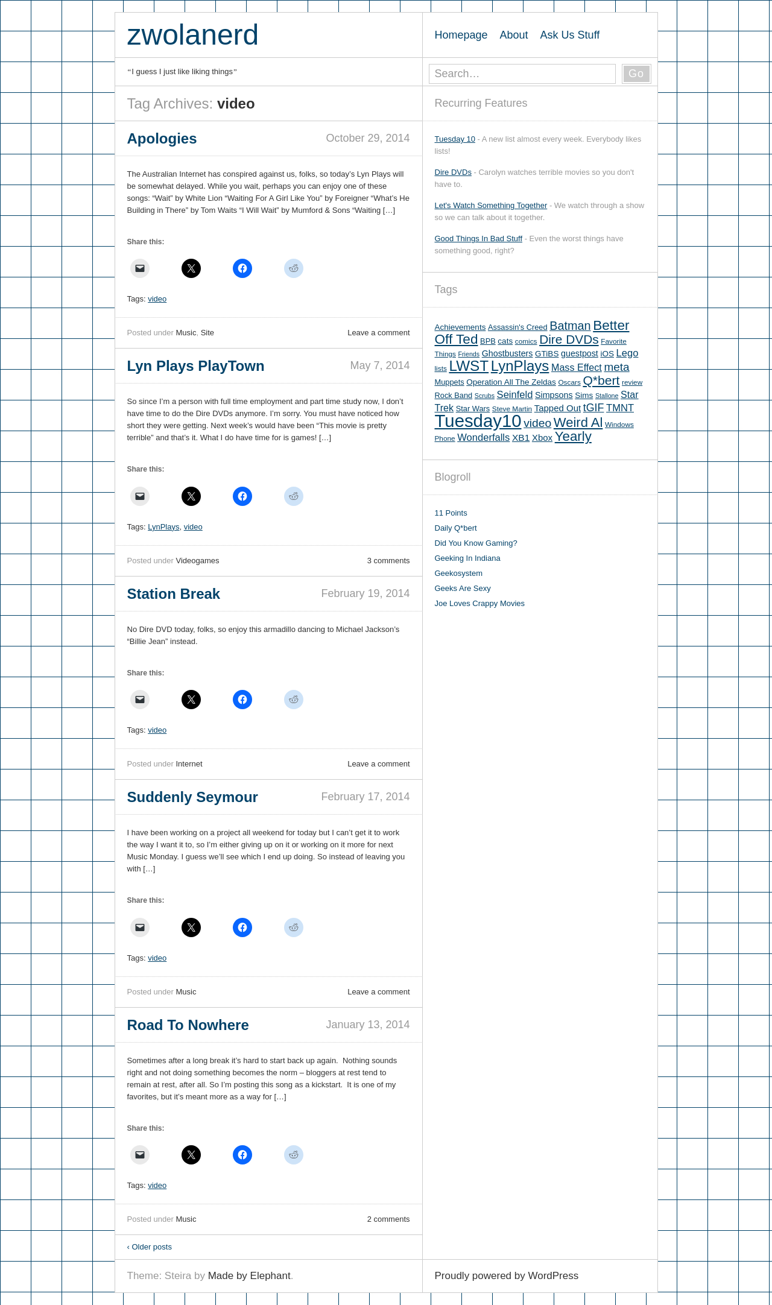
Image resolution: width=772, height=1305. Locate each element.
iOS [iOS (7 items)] (607, 353)
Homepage (461, 35)
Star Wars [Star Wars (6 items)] (473, 408)
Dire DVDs (453, 172)
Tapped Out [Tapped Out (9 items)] (557, 408)
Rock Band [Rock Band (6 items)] (454, 395)
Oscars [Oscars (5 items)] (569, 382)
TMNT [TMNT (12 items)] (620, 408)
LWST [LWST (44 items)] (469, 366)
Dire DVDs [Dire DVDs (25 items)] (569, 339)
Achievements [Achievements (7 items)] (460, 327)
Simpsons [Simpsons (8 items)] (554, 395)
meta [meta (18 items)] (616, 367)
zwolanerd (193, 35)
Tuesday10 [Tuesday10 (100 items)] (478, 421)
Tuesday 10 (455, 139)
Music (186, 332)
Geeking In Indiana (468, 558)
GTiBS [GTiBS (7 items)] (546, 353)
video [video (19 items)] (537, 423)
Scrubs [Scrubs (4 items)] (485, 395)
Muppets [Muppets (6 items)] (449, 382)
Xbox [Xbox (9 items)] (542, 437)
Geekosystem (458, 573)
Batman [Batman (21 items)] (569, 325)
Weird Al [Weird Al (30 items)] (578, 422)
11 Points (451, 512)
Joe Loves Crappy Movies (480, 603)
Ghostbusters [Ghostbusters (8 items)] (507, 353)
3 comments (388, 560)
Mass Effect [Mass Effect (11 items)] (576, 367)
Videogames (197, 560)
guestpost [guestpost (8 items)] (579, 353)
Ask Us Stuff (570, 35)
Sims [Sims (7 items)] (584, 395)
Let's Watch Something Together (491, 205)
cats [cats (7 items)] (505, 341)
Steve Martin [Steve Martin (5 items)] (512, 409)
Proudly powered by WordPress (507, 1275)
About (514, 35)
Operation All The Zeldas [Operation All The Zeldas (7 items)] (511, 382)
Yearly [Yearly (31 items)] (573, 436)
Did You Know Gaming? (476, 543)
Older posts (149, 1246)
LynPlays (163, 526)
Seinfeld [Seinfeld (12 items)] (515, 394)
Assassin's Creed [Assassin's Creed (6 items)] (518, 327)
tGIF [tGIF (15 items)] (593, 408)
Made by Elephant (249, 1275)
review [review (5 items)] (632, 382)
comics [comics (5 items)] (526, 341)
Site (207, 332)
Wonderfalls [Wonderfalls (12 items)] (483, 437)
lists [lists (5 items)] (441, 368)
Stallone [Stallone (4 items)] (607, 395)
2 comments (388, 1219)
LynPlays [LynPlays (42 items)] (520, 366)
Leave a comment (378, 332)
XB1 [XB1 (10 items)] (521, 437)
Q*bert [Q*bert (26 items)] (601, 380)
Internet (189, 763)
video (157, 298)
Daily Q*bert (456, 527)
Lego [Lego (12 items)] (627, 353)
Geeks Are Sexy (463, 588)
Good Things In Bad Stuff (479, 238)
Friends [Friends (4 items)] (469, 354)
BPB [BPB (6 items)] (488, 341)
